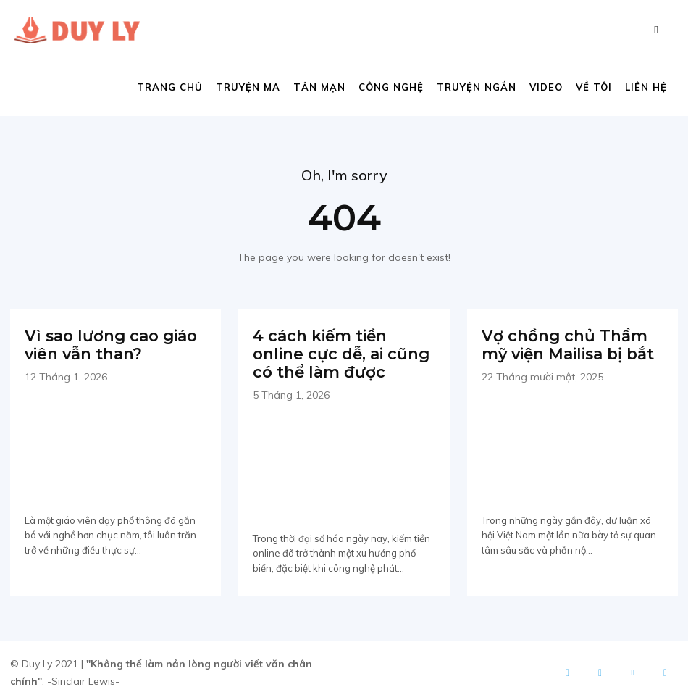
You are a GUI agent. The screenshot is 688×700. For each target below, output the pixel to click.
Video (546, 87)
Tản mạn (319, 87)
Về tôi (594, 87)
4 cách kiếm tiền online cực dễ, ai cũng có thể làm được (342, 351)
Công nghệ (391, 87)
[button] (656, 29)
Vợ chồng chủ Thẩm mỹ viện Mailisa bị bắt (564, 343)
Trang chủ (170, 87)
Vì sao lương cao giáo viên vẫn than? (106, 343)
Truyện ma (248, 87)
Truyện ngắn (476, 87)
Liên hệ (646, 87)
